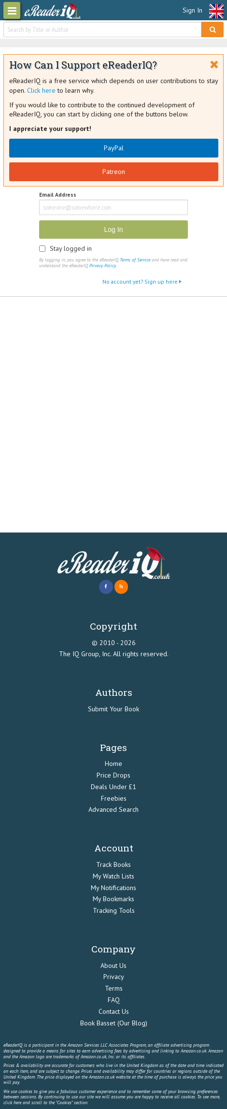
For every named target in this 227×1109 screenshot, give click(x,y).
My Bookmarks (113, 898)
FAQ (114, 999)
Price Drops (113, 775)
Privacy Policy (102, 265)
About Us (113, 965)
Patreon (113, 171)
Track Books (113, 864)
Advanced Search (113, 809)
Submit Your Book (113, 709)
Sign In (192, 10)
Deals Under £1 (113, 786)
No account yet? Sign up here (141, 281)
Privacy (113, 976)
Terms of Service (135, 260)
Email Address (57, 195)
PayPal (114, 148)
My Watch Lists (113, 876)
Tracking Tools (114, 910)
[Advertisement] (113, 414)
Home (113, 763)
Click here (41, 90)
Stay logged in (71, 248)
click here (12, 1102)
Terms (114, 988)
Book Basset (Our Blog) (113, 1023)
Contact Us (114, 1011)
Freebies (114, 798)
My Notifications (113, 887)
